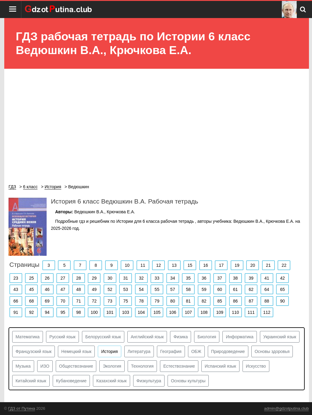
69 (47, 301)
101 (109, 312)
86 (235, 301)
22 (284, 265)
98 (78, 312)
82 (204, 301)
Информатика (239, 336)
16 (205, 265)
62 (251, 289)
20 (252, 265)
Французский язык (33, 351)
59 (204, 289)
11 (142, 265)
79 (156, 301)
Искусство (256, 366)
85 (219, 301)
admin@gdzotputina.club (286, 408)
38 (235, 278)
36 (204, 278)
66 (15, 301)
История (109, 351)
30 (110, 278)
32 (141, 278)
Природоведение (228, 351)
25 (31, 278)
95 (62, 312)
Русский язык (62, 336)
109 (219, 312)
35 (188, 278)
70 (62, 301)
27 (62, 278)
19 (237, 265)
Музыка (23, 366)
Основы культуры (188, 380)
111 (250, 312)
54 (141, 289)
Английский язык (147, 336)
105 (156, 312)
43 (15, 289)
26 (47, 278)
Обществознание (76, 366)
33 (156, 278)
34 (172, 278)
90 (282, 301)
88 (266, 301)
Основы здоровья (272, 351)
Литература (139, 351)
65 (282, 289)
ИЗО (45, 366)
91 (15, 312)
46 (47, 289)
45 (31, 289)
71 (78, 301)
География (171, 351)
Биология (206, 336)
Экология (112, 366)
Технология (142, 366)
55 (156, 289)
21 (268, 265)
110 (235, 312)
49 (94, 289)
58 (188, 289)
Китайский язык (31, 380)
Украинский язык (279, 336)
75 (125, 301)
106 (172, 312)
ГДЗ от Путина (21, 408)
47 (62, 289)
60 (219, 289)
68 (31, 301)
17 (221, 265)
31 (125, 278)
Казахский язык (111, 380)
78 (141, 301)
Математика (28, 336)
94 (47, 312)
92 (31, 312)
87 (251, 301)
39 (251, 278)
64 (266, 289)
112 (266, 312)
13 (174, 265)
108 (203, 312)
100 (94, 312)
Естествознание (179, 366)
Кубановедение (71, 380)
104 (141, 312)
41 (266, 278)
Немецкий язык (76, 351)
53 (125, 289)
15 (189, 265)
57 (172, 289)
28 (78, 278)
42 (282, 278)
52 (110, 289)
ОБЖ (196, 351)
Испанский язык (220, 366)
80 (172, 301)
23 (15, 278)
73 (110, 301)
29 (94, 278)
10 (127, 265)
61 (235, 289)
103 (125, 312)
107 (188, 312)
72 (94, 301)
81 (188, 301)
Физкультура (148, 380)
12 (158, 265)
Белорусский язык (103, 336)
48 (78, 289)
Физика (180, 336)
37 (219, 278)
